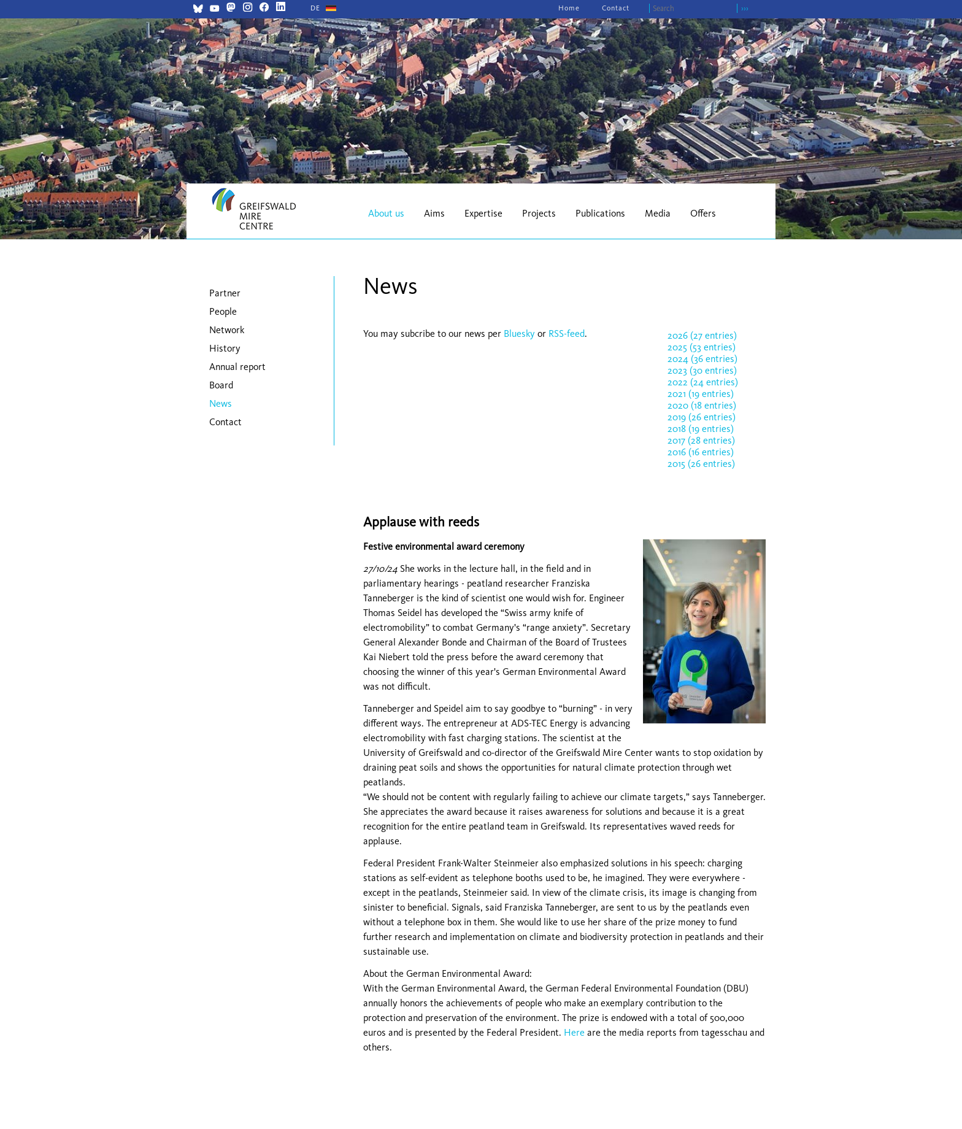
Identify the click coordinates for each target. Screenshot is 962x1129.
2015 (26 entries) (701, 463)
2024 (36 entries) (702, 358)
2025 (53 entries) (702, 347)
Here (574, 1032)
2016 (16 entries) (701, 452)
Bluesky (520, 333)
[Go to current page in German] (315, 8)
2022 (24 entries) (703, 382)
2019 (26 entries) (702, 417)
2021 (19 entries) (701, 393)
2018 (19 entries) (701, 428)
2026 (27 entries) (702, 335)
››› (744, 8)
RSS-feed (566, 333)
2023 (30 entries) (702, 370)
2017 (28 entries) (701, 440)
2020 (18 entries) (702, 405)
